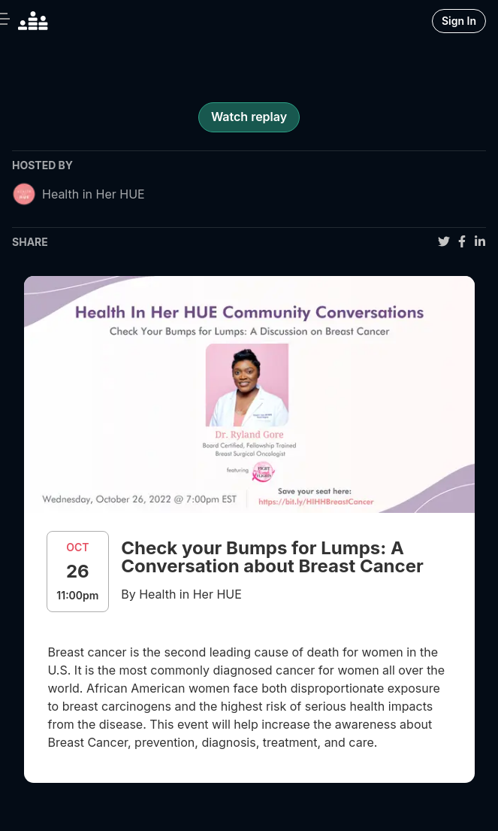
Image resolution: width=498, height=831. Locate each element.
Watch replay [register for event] (249, 116)
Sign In (459, 20)
